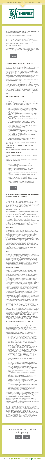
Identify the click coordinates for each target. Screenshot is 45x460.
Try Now (37, 2)
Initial (14, 56)
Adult (18, 437)
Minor (26, 437)
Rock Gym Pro (37, 458)
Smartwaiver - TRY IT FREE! (21, 458)
